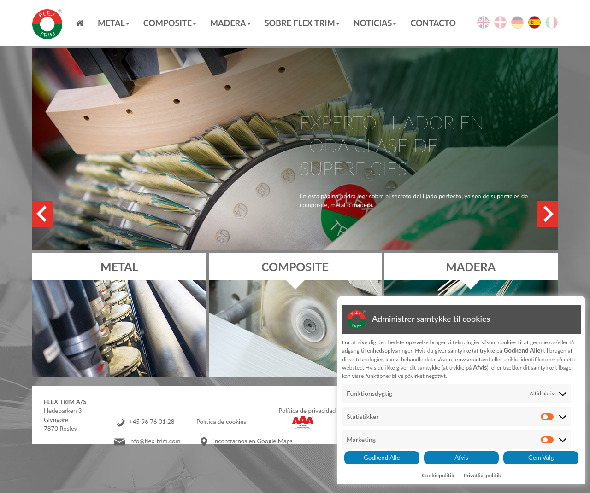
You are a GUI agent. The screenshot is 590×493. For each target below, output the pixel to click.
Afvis (461, 457)
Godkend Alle (382, 457)
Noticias (375, 23)
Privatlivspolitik (482, 475)
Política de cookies (221, 421)
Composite (169, 23)
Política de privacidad (307, 410)
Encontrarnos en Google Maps (251, 441)
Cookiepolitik (438, 475)
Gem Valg (541, 457)
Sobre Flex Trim (302, 23)
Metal (114, 23)
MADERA (230, 23)
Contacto (433, 23)
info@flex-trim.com (155, 441)
